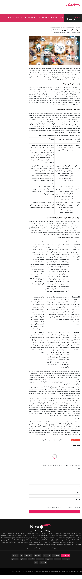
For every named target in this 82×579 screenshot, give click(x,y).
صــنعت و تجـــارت (70, 27)
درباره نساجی (53, 548)
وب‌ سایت (78, 499)
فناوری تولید (50, 440)
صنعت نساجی (28, 555)
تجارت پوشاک (66, 559)
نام (79, 486)
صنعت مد (57, 559)
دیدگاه (78, 468)
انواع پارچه (31, 559)
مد (21, 555)
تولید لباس (15, 555)
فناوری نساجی (43, 440)
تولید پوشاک (37, 555)
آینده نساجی (67, 440)
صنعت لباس (14, 559)
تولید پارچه (23, 559)
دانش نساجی (47, 555)
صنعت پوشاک (40, 559)
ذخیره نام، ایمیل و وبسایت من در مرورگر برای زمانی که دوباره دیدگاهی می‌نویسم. (63, 507)
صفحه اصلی (78, 27)
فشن (36, 562)
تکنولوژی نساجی (58, 440)
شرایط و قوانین (37, 548)
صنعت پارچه (49, 559)
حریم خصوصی (29, 548)
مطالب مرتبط (76, 445)
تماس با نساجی (46, 548)
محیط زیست (56, 555)
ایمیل (78, 493)
